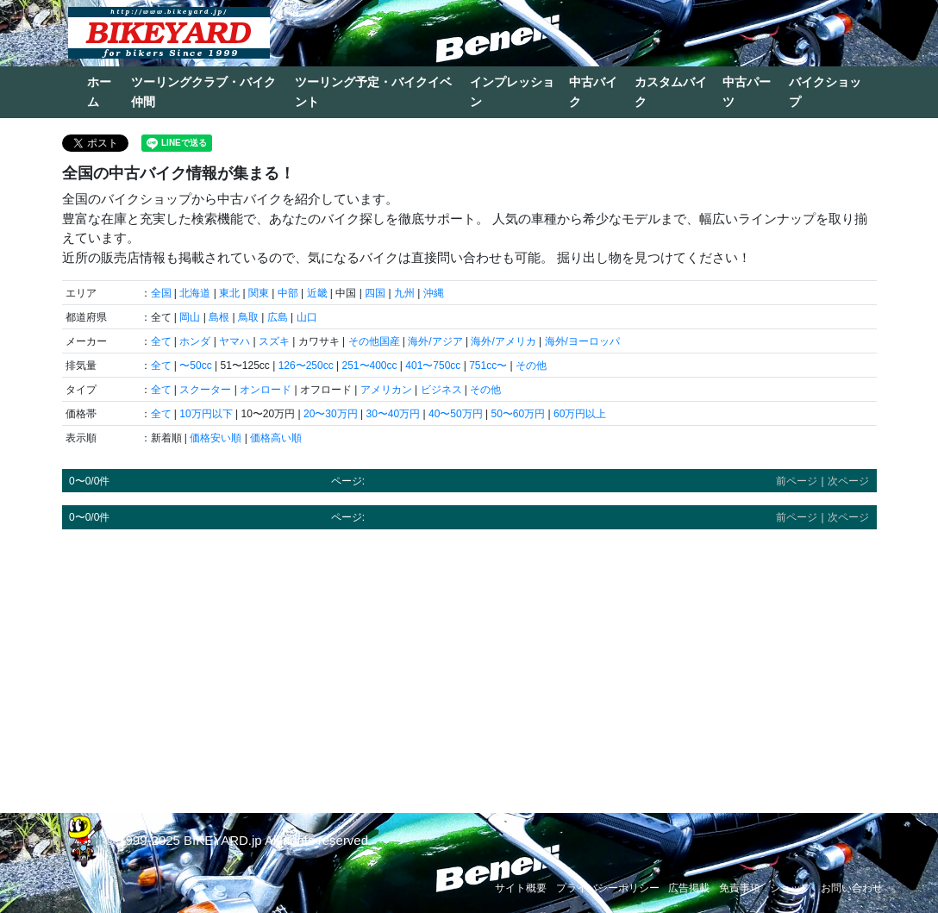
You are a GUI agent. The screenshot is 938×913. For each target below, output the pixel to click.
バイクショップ (825, 92)
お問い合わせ (852, 888)
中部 (288, 293)
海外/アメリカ (503, 341)
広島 (277, 317)
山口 (307, 317)
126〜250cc (306, 366)
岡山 (189, 317)
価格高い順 (276, 438)
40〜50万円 (455, 414)
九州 (404, 293)
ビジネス (441, 390)
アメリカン (386, 390)
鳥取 (248, 317)
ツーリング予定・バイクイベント (373, 92)
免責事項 (739, 888)
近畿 (317, 293)
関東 (258, 293)
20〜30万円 (330, 414)
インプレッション (512, 92)
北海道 (194, 293)
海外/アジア (435, 341)
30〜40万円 (393, 414)
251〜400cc (369, 366)
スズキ (274, 341)
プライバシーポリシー (608, 888)
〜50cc (195, 366)
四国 (375, 293)
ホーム (99, 92)
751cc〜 (488, 366)
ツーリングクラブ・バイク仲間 (203, 92)
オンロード (265, 390)
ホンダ (194, 341)
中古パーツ (746, 92)
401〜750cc (432, 366)
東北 (229, 293)
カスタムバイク (671, 92)
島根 (219, 317)
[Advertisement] (469, 663)
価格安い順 (215, 438)
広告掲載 (689, 888)
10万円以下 (205, 414)
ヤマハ (234, 341)
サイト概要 (521, 888)
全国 (161, 293)
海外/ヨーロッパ (582, 341)
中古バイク (593, 92)
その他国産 (374, 341)
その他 (531, 366)
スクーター (205, 390)
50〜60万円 (518, 414)
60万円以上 (579, 414)
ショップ (790, 888)
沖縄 (433, 293)
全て (161, 341)
